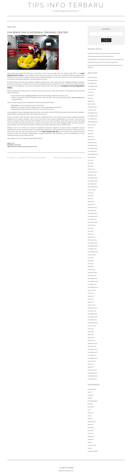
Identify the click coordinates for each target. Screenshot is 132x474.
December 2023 (92, 145)
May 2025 (90, 98)
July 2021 (90, 228)
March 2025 (91, 104)
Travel (90, 448)
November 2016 (93, 376)
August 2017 (92, 361)
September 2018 (93, 323)
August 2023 (92, 157)
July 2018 (90, 328)
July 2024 (90, 128)
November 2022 (93, 181)
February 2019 (92, 308)
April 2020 (91, 266)
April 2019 (91, 302)
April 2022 (91, 201)
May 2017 (90, 364)
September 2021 (93, 222)
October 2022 (92, 184)
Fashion (90, 404)
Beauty (90, 392)
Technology (92, 445)
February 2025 (92, 107)
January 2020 (92, 275)
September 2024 (93, 122)
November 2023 (93, 148)
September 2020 (93, 252)
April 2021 (91, 234)
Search (106, 40)
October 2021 (92, 219)
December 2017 (92, 349)
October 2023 (92, 151)
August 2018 (92, 326)
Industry (90, 424)
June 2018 (91, 331)
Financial (91, 413)
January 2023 (92, 175)
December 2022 (92, 178)
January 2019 (92, 311)
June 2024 (91, 130)
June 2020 (91, 260)
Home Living (92, 421)
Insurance (91, 427)
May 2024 (90, 133)
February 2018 (92, 343)
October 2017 (92, 355)
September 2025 (93, 86)
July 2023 (90, 160)
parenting (24, 146)
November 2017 (93, 352)
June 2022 (91, 195)
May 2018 (90, 334)
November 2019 (93, 281)
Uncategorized (93, 451)
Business (90, 395)
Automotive (92, 389)
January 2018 (92, 346)
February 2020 (92, 272)
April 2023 (91, 166)
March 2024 (91, 139)
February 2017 (92, 370)
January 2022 (92, 210)
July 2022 (90, 192)
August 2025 (92, 89)
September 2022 (93, 187)
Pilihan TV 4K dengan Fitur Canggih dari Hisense (27, 157)
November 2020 (93, 246)
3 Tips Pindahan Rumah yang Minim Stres (100, 56)
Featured (91, 407)
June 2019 (91, 296)
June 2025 (91, 95)
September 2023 (93, 154)
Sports (90, 442)
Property (91, 439)
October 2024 (92, 119)
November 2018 (93, 317)
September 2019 (93, 287)
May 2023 (90, 163)
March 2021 (91, 237)
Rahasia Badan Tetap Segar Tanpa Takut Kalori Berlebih (106, 59)
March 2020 (91, 269)
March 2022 (91, 204)
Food (89, 416)
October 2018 (92, 320)
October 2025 (92, 83)
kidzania (20, 146)
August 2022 (92, 190)
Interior (90, 430)
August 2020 (92, 255)
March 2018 (91, 340)
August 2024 (92, 125)
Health (90, 418)
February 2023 (92, 172)
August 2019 (92, 290)
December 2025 (92, 77)
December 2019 (92, 278)
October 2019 (92, 284)
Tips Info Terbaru (66, 5)
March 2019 (91, 305)
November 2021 (93, 216)
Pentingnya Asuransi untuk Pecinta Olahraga (103, 62)
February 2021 (92, 240)
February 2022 (92, 207)
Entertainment (17, 144)
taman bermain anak (32, 146)
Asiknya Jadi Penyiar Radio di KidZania (68, 157)
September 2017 (93, 358)
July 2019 (90, 293)
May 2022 (90, 198)
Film (89, 410)
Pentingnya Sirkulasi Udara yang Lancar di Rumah (104, 53)
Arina (13, 143)
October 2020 (92, 249)
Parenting (91, 436)
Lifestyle (90, 433)
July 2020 (90, 258)
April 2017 (91, 367)
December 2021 (92, 213)
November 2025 (93, 80)
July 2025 (90, 92)
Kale (72, 468)
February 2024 (92, 142)
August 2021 (92, 225)
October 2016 (92, 379)
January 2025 (92, 110)
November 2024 (93, 116)
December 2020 (92, 243)
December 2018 (92, 314)
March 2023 (91, 169)
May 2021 (90, 231)
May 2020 (90, 263)
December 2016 (92, 373)
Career (90, 398)
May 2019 (90, 299)
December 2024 (92, 113)
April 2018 (91, 337)
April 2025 (91, 101)
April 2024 (91, 136)
